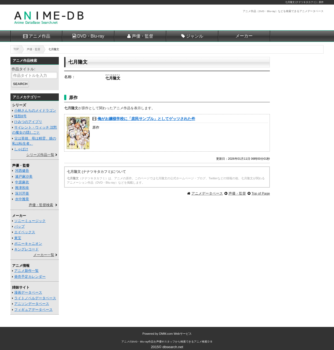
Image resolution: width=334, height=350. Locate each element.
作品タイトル (23, 69)
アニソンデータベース (31, 304)
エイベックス (24, 232)
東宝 (17, 238)
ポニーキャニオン (28, 244)
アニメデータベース (207, 193)
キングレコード (26, 249)
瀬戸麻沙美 (23, 176)
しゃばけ (21, 149)
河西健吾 (22, 171)
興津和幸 (22, 188)
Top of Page (261, 193)
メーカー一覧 (43, 255)
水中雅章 (22, 199)
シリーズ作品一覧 (40, 155)
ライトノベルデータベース (35, 298)
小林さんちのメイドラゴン (35, 110)
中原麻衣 (22, 182)
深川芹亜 (22, 193)
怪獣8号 (20, 116)
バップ (19, 226)
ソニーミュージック (30, 221)
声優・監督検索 (41, 205)
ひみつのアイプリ (28, 122)
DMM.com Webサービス (175, 333)
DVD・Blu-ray (90, 36)
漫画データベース (28, 292)
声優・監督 (142, 36)
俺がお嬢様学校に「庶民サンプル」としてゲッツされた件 (146, 118)
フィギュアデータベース (33, 310)
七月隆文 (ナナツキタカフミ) (300, 2)
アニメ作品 (39, 36)
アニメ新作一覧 (26, 271)
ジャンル (194, 36)
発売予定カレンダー (30, 277)
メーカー (244, 36)
